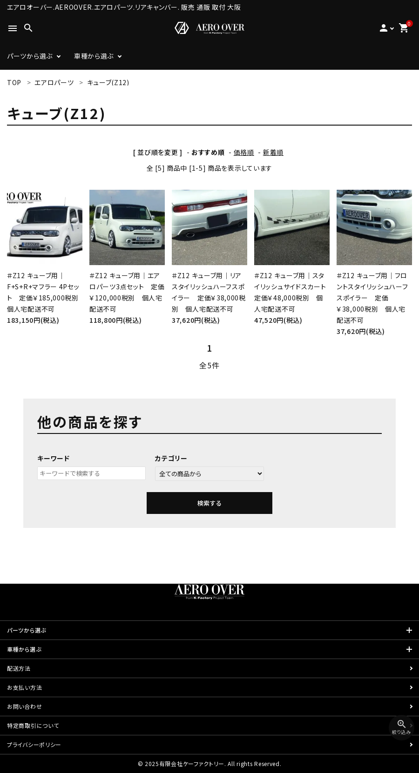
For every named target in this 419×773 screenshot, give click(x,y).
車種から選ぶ (94, 55)
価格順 (244, 152)
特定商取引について (33, 725)
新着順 (273, 152)
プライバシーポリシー (34, 744)
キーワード (53, 458)
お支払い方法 (24, 687)
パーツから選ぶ (30, 55)
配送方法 (19, 668)
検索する (209, 503)
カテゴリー (171, 458)
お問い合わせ (24, 706)
